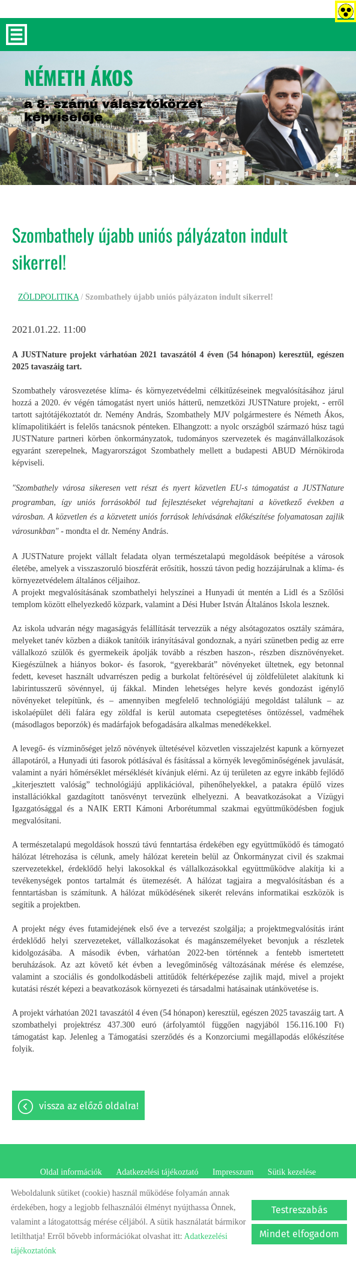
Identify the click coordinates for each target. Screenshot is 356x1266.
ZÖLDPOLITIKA (48, 296)
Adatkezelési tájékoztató (157, 1172)
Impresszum (233, 1172)
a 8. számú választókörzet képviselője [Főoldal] (113, 93)
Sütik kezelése (292, 1172)
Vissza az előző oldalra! (89, 1106)
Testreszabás (299, 1210)
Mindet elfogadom (299, 1234)
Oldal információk (71, 1172)
